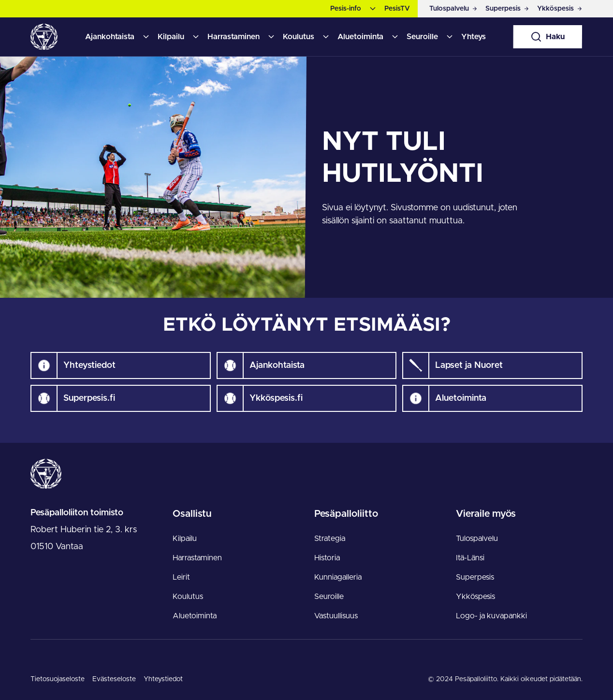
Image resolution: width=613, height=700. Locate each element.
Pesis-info (345, 8)
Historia (327, 558)
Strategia (329, 538)
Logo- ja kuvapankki (491, 616)
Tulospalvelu (477, 538)
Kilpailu (171, 37)
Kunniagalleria (338, 577)
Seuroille (422, 37)
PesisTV (397, 8)
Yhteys (473, 37)
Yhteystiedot (163, 679)
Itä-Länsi (470, 558)
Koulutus (298, 37)
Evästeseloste (114, 679)
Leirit (181, 577)
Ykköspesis (475, 596)
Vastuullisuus (336, 616)
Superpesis (475, 577)
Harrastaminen (233, 37)
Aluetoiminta (360, 37)
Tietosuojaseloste (57, 679)
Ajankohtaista (109, 37)
